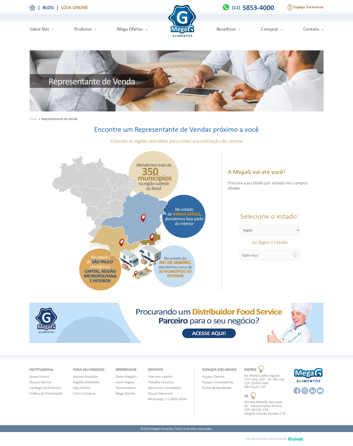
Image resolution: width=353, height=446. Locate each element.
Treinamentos (125, 387)
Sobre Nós (39, 29)
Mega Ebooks (125, 393)
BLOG (48, 7)
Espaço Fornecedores (217, 382)
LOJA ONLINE (74, 7)
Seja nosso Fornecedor (164, 387)
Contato (311, 29)
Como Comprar (84, 393)
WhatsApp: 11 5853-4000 (167, 399)
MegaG (182, 22)
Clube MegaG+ (126, 376)
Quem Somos (39, 376)
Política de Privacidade (45, 393)
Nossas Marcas (40, 382)
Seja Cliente (81, 387)
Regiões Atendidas (86, 382)
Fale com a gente (160, 376)
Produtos (83, 29)
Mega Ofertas (130, 29)
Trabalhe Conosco (161, 382)
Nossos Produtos (85, 376)
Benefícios (226, 29)
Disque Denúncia (160, 393)
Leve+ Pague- (125, 382)
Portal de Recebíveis (216, 387)
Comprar (269, 29)
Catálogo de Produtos (45, 387)
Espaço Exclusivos (306, 7)
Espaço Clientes (213, 376)
